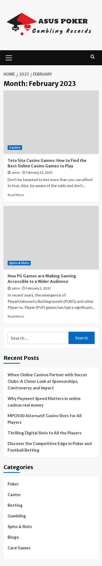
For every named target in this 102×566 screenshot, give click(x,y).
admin (16, 172)
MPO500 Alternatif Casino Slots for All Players (45, 419)
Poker (13, 483)
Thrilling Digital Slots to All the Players (44, 432)
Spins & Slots (20, 526)
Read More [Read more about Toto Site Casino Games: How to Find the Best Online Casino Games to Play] (16, 195)
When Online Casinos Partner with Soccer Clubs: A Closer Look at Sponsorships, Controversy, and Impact (47, 381)
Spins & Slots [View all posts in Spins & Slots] (19, 263)
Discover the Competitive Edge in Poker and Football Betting (50, 446)
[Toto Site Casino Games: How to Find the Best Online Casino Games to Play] (51, 122)
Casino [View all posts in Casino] (14, 147)
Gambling (17, 515)
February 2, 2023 (38, 288)
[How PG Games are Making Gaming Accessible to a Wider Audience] (51, 237)
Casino (14, 494)
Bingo (13, 537)
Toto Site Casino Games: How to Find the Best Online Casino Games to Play (47, 163)
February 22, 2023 (39, 172)
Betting (15, 505)
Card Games (19, 547)
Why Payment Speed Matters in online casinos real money (44, 401)
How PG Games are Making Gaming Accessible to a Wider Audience (42, 279)
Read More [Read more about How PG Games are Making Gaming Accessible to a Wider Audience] (16, 316)
